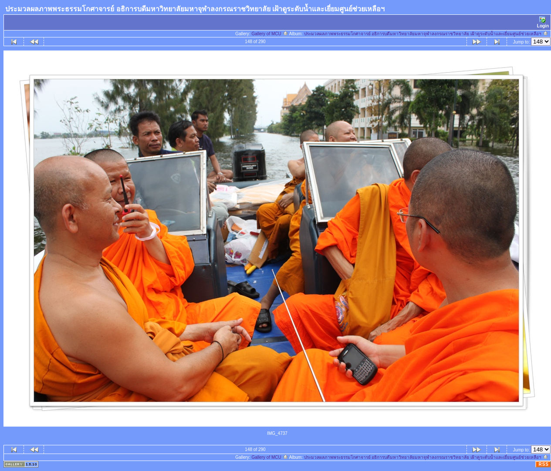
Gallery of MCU (269, 33)
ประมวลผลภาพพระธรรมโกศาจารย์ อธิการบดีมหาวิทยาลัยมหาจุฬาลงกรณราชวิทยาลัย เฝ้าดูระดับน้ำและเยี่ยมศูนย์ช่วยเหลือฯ (426, 33)
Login (543, 22)
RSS (543, 464)
